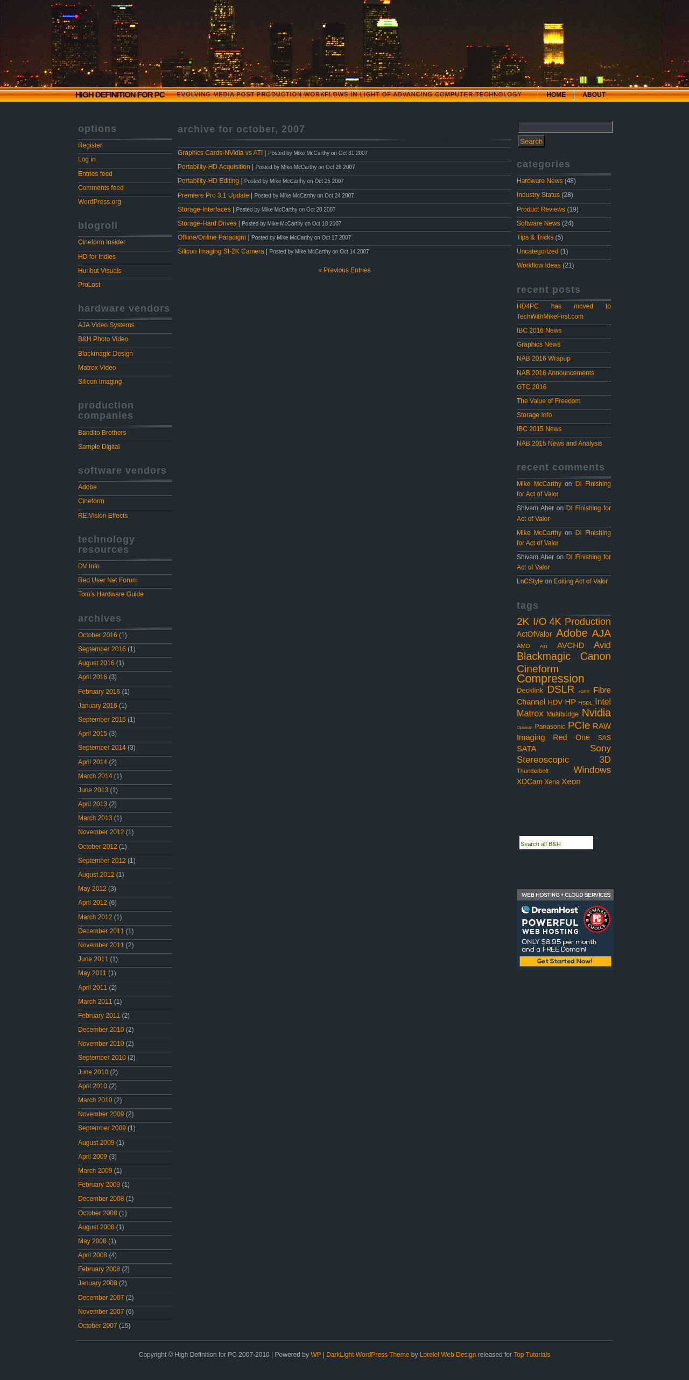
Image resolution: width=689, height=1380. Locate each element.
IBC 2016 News (539, 330)
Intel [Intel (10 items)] (603, 701)
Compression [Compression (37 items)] (551, 678)
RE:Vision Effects (103, 515)
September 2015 (102, 719)
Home (556, 94)
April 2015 (92, 733)
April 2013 (92, 804)
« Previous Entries (344, 270)
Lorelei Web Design (448, 1354)
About (594, 94)
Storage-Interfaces (204, 209)
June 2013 (93, 790)
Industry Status (538, 195)
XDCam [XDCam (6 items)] (530, 782)
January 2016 (97, 705)
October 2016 (97, 635)
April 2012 (92, 902)
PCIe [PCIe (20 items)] (579, 725)
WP (316, 1354)
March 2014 (95, 776)
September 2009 (102, 1128)
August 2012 (96, 874)
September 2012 (102, 860)
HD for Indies (97, 256)
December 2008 (101, 1198)
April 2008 (92, 1255)
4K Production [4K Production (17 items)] (580, 621)
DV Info (89, 566)
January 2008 (97, 1283)
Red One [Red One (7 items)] (571, 737)
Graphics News (538, 344)
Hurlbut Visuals (99, 270)
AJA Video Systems (106, 325)
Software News (538, 223)
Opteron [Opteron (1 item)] (524, 727)
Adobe (87, 487)
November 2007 (101, 1311)
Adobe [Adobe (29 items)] (572, 633)
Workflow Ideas (539, 265)
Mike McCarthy (539, 484)
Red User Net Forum (108, 580)
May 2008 (92, 1241)
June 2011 (93, 959)
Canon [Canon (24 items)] (595, 656)
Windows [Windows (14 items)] (592, 769)
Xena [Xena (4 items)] (551, 782)
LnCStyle (530, 581)
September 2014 (102, 747)
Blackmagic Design (105, 353)
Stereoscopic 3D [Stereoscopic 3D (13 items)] (564, 760)
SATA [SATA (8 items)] (526, 748)
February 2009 (99, 1184)
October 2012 (97, 846)
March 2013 (95, 818)
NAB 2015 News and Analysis (559, 443)
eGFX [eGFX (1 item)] (583, 691)
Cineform (91, 501)
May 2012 (92, 888)
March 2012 (95, 917)
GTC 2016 (531, 387)
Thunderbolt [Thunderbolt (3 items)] (533, 771)
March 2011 (95, 1001)
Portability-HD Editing (208, 181)
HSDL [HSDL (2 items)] (586, 703)
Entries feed (95, 174)
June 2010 (93, 1072)
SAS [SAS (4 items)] (604, 738)
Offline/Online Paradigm (212, 237)
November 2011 (101, 945)
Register (90, 145)
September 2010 (102, 1057)
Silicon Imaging (100, 381)
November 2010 (101, 1043)
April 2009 (92, 1156)
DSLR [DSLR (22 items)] (560, 689)
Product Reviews (541, 209)
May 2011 (92, 973)
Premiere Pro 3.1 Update (213, 195)
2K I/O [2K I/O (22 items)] (532, 621)
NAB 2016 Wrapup (544, 358)
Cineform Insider (101, 242)
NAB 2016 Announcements (555, 373)
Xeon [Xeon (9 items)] (571, 781)
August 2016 (96, 663)
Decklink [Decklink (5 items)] (530, 690)
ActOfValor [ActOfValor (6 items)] (534, 634)
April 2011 (92, 987)
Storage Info (534, 415)
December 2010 (101, 1029)
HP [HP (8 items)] (570, 702)
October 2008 (97, 1213)
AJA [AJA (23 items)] (601, 633)
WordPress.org (99, 202)
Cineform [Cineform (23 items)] (538, 668)
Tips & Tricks (535, 237)
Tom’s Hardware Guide (111, 594)
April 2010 (92, 1086)
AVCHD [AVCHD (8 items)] (571, 645)
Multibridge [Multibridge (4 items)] (562, 714)
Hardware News (540, 181)
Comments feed (101, 188)
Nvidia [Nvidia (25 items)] (596, 713)
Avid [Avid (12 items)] (602, 645)
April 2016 (92, 677)
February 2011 (99, 1015)
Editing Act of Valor (581, 581)
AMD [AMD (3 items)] (523, 646)
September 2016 (102, 649)
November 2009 (101, 1114)
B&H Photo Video (103, 339)
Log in (87, 159)
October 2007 (97, 1325)
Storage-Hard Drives (207, 223)
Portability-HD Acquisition (214, 167)
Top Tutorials (532, 1354)
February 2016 (99, 691)
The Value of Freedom (549, 401)
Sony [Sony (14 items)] (600, 748)
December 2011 (101, 931)
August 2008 (96, 1227)
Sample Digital (98, 446)
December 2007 (101, 1297)
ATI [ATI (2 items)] (544, 646)
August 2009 (96, 1142)
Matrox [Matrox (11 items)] (530, 713)
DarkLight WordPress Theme (367, 1354)
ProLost (89, 284)
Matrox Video (97, 367)
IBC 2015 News (539, 429)
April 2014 (92, 762)
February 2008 (99, 1269)
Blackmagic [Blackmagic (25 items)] (544, 656)
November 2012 (101, 832)
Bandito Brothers (102, 432)
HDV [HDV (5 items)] (555, 702)
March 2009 (95, 1170)
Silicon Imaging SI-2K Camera (221, 251)
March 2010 (95, 1100)
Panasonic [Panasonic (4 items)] (550, 726)
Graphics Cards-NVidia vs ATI (220, 153)
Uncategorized (537, 251)
